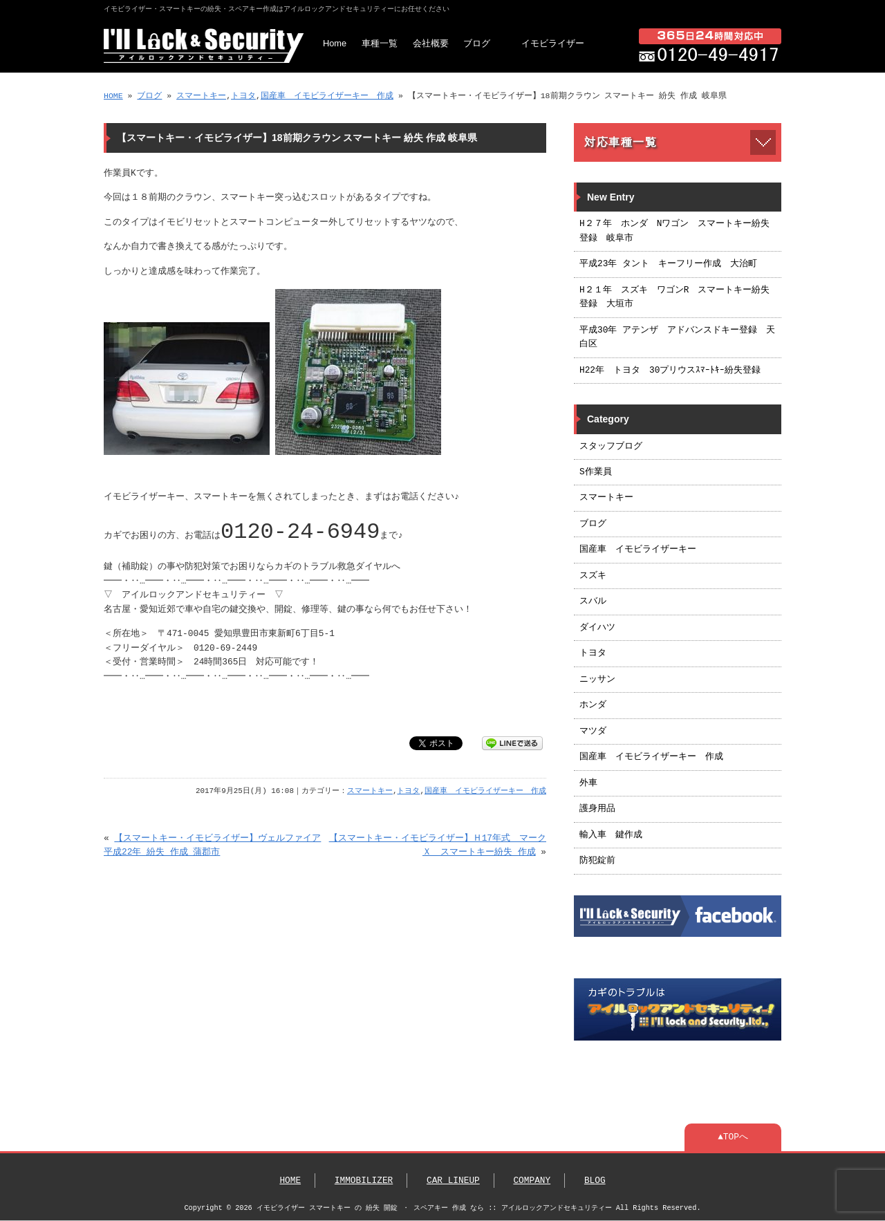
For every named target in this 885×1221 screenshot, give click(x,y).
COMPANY (531, 1181)
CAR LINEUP (453, 1181)
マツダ (592, 731)
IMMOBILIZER (364, 1181)
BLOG (595, 1181)
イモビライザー (552, 43)
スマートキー (201, 96)
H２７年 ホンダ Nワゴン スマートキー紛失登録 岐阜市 (674, 231)
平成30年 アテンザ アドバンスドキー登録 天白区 (677, 337)
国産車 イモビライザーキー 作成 (327, 96)
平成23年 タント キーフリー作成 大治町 (668, 264)
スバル (592, 601)
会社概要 (431, 43)
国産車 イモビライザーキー (637, 549)
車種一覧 (380, 43)
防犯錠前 (597, 861)
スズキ (592, 576)
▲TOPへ (733, 1137)
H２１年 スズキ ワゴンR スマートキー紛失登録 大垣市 (674, 297)
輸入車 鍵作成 (610, 835)
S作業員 (595, 472)
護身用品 (597, 809)
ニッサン (597, 679)
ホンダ (592, 705)
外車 (588, 783)
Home (334, 43)
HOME (113, 96)
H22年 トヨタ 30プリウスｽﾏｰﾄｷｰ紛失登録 (670, 370)
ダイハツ (597, 628)
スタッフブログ (610, 446)
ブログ (476, 43)
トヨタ (243, 96)
